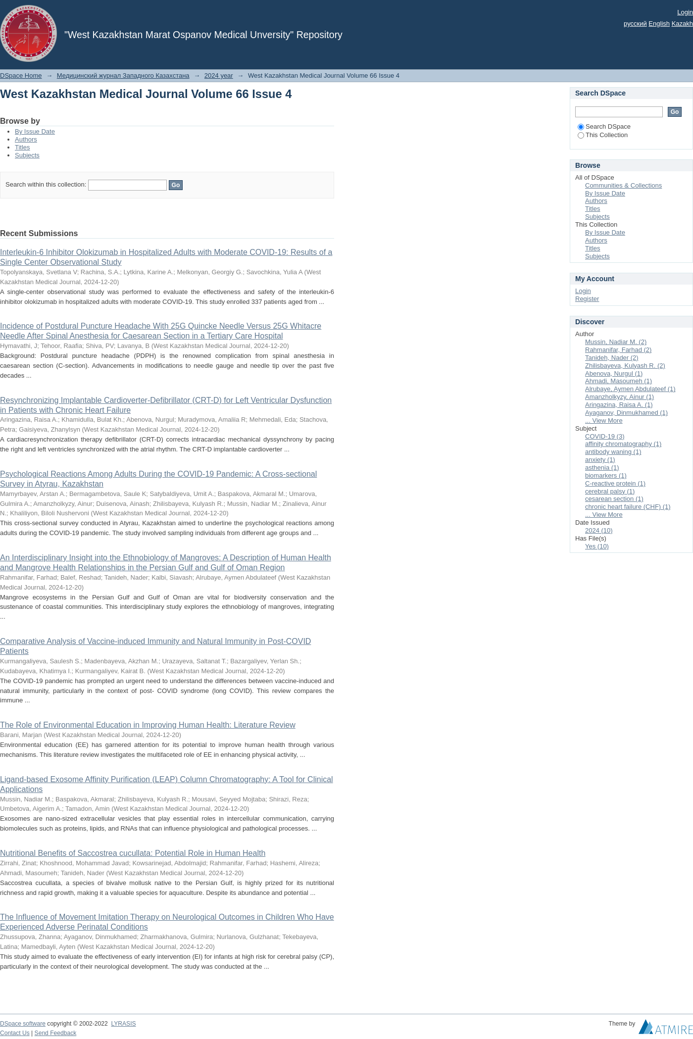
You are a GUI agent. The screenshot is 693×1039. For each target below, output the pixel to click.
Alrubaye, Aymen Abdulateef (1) (630, 389)
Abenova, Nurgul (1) (614, 373)
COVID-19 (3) (604, 436)
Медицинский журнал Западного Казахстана (123, 75)
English (659, 23)
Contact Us (15, 1033)
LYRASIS (123, 1023)
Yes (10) (597, 546)
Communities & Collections (623, 185)
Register (587, 298)
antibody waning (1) (613, 451)
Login (685, 12)
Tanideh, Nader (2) (612, 357)
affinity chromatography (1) (623, 443)
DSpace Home (21, 75)
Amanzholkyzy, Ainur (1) (619, 396)
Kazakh (682, 23)
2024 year (218, 75)
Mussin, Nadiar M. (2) (615, 342)
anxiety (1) (600, 459)
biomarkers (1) (606, 475)
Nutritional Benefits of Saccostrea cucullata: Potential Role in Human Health (132, 853)
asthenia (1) (602, 467)
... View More (604, 420)
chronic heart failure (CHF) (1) (628, 506)
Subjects (27, 155)
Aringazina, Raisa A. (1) (619, 404)
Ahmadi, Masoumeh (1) (618, 381)
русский (635, 23)
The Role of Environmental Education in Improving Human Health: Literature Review (148, 725)
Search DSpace (604, 126)
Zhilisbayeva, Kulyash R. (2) (625, 365)
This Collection (603, 135)
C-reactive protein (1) (615, 483)
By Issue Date (35, 131)
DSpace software (23, 1023)
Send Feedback (56, 1033)
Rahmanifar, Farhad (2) (618, 349)
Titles (22, 147)
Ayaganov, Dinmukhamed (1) (626, 412)
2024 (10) (599, 530)
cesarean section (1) (614, 498)
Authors (26, 139)
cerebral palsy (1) (610, 491)
